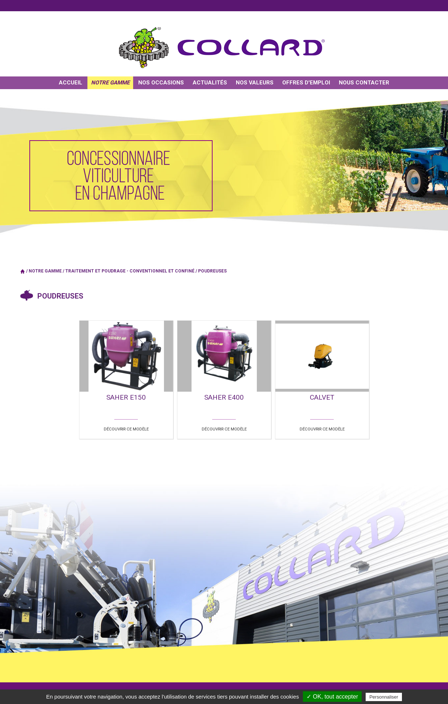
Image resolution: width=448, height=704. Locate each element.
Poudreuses (212, 271)
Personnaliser (383, 697)
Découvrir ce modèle (126, 428)
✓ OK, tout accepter (332, 696)
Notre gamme (45, 271)
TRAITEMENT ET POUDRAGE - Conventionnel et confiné (129, 271)
